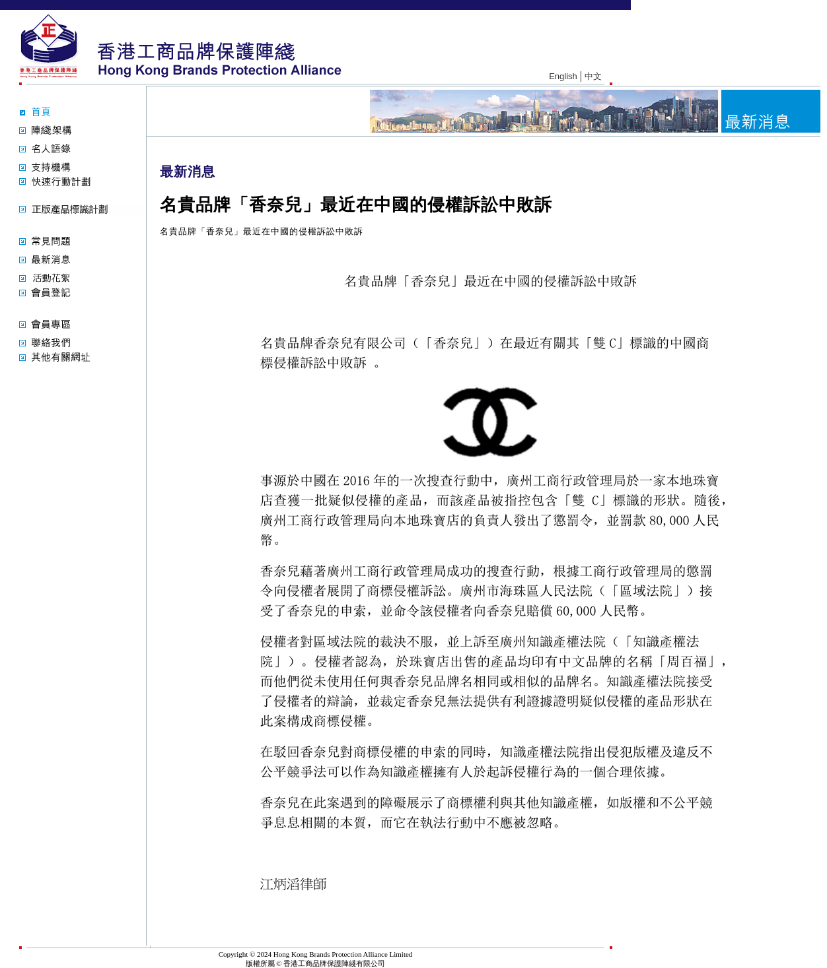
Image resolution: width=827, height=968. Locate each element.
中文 (593, 76)
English (563, 76)
